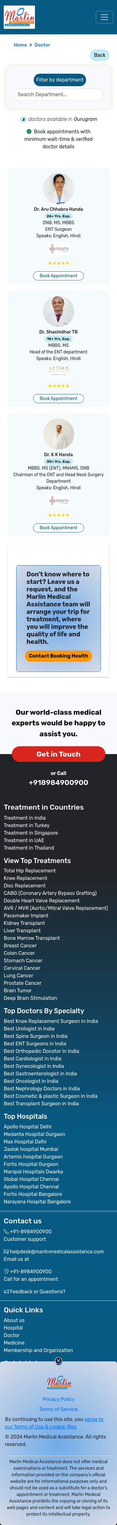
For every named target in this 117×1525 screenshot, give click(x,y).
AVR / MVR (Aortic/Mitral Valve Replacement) (56, 908)
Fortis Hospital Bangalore (33, 1194)
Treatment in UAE (24, 840)
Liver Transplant (22, 931)
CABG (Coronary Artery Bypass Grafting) (50, 893)
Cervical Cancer (22, 968)
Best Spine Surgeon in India (36, 1036)
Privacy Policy (58, 1399)
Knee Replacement (25, 878)
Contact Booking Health (58, 656)
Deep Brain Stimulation (30, 998)
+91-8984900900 (30, 1232)
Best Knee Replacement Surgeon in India (51, 1021)
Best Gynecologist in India (34, 1066)
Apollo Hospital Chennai (31, 1187)
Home (20, 45)
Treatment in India (25, 818)
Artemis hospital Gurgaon (33, 1157)
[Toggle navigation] (104, 17)
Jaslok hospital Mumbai (31, 1149)
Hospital (13, 1328)
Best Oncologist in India (31, 1081)
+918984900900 (58, 782)
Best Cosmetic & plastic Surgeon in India (51, 1096)
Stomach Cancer (23, 961)
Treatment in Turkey (27, 825)
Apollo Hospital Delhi (27, 1127)
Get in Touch (59, 754)
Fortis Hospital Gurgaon (31, 1164)
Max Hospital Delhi (25, 1142)
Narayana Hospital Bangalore (37, 1202)
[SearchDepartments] (58, 95)
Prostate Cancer (22, 983)
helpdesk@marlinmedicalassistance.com (57, 1252)
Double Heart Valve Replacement (42, 901)
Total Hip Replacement (30, 871)
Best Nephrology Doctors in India (42, 1089)
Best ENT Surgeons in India (35, 1044)
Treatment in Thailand (29, 848)
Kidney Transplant (24, 923)
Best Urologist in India (29, 1029)
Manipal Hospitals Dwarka (33, 1172)
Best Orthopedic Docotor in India (41, 1051)
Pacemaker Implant (26, 916)
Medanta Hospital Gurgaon (34, 1134)
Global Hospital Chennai (31, 1179)
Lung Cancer (18, 976)
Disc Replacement (25, 886)
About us (14, 1320)
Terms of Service (58, 1409)
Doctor (42, 45)
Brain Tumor (18, 991)
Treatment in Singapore (31, 833)
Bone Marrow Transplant (32, 938)
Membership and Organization (38, 1350)
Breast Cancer (20, 946)
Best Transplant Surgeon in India (41, 1104)
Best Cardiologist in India (32, 1059)
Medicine (14, 1343)
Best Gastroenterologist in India (40, 1074)
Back (99, 55)
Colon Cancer (19, 953)
